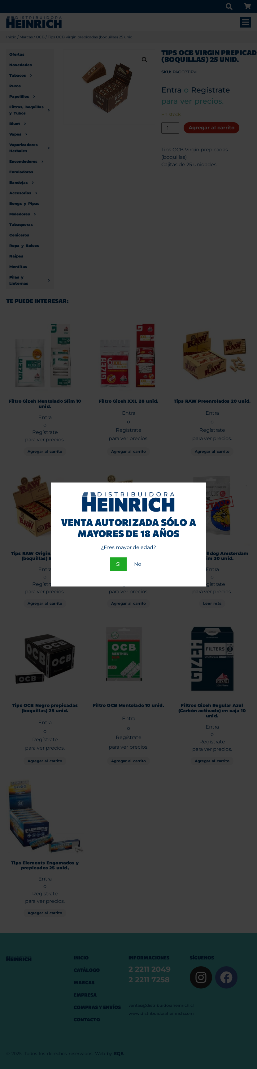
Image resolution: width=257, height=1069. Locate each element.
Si (118, 564)
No (137, 564)
